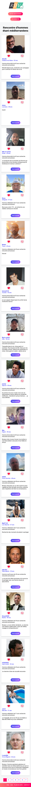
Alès (3, 339)
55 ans (9, 292)
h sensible (5, 755)
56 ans (8, 339)
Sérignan (4, 200)
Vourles (4, 292)
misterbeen (5, 662)
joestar (4, 384)
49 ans (9, 432)
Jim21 (4, 709)
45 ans (8, 153)
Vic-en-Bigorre (6, 757)
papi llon (4, 569)
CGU (11, 785)
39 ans (9, 617)
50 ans (9, 385)
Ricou (3, 198)
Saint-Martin (5, 571)
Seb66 (4, 477)
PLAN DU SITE (18, 785)
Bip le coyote (6, 337)
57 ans (10, 200)
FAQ (8, 785)
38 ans (10, 107)
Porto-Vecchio (6, 478)
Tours (3, 246)
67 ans (12, 525)
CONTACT (27, 785)
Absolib (4, 59)
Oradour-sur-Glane (7, 60)
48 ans (13, 478)
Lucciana (4, 107)
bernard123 (5, 291)
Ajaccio (4, 385)
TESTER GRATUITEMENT (15, 13)
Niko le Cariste (6, 152)
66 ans (13, 757)
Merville (4, 710)
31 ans (10, 710)
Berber (4, 244)
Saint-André (5, 664)
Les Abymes (5, 525)
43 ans (12, 664)
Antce (4, 105)
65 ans (16, 60)
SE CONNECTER (15, 19)
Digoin (4, 432)
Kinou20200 (5, 616)
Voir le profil (15, 76)
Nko (3, 430)
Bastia (4, 617)
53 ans (12, 571)
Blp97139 (5, 523)
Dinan (3, 153)
